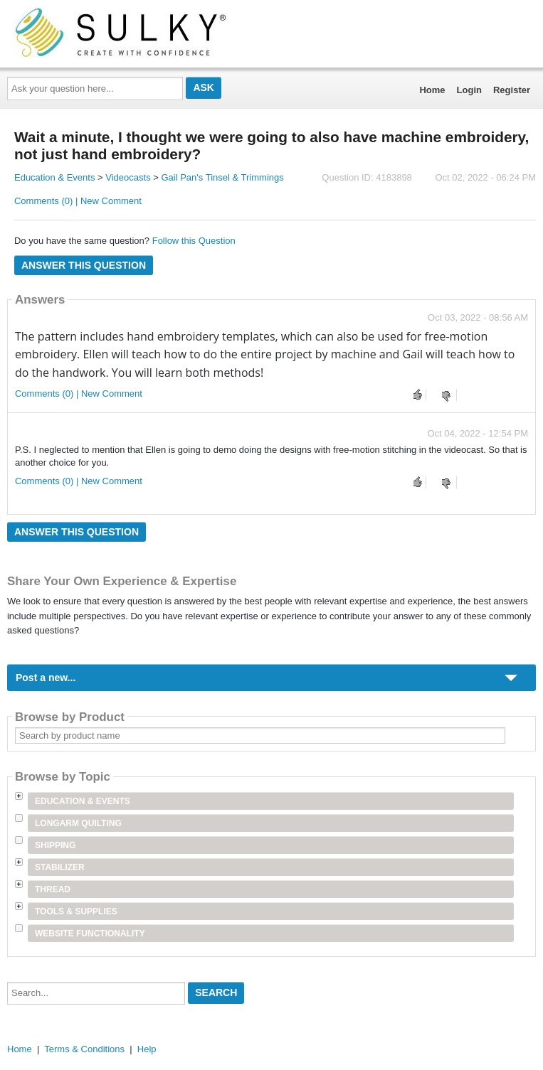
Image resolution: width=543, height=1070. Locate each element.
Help (147, 1049)
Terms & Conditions (84, 1049)
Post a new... (45, 677)
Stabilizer (60, 867)
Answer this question (83, 265)
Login (469, 90)
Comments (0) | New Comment (78, 201)
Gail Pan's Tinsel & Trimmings (222, 177)
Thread (52, 889)
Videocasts (127, 177)
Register (511, 90)
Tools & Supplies (76, 911)
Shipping (55, 845)
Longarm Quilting (78, 823)
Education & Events (54, 177)
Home (432, 90)
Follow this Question (194, 240)
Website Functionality (90, 933)
